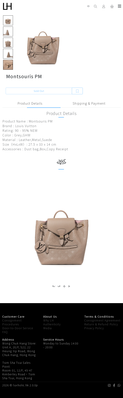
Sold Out (39, 91)
